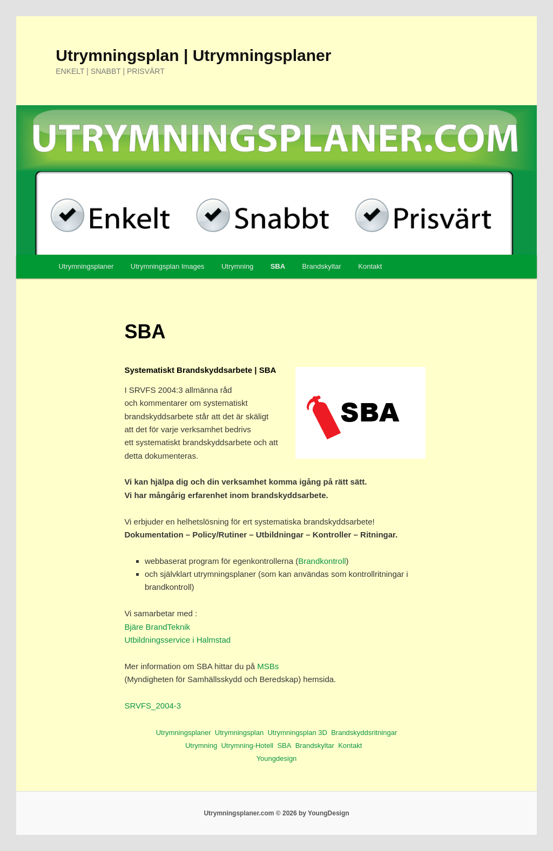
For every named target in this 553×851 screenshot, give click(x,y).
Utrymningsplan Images (168, 266)
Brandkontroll (322, 561)
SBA (278, 266)
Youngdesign (277, 758)
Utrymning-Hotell (247, 745)
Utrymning (237, 266)
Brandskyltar (321, 266)
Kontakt (370, 266)
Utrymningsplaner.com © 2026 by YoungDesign (276, 813)
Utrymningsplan (239, 733)
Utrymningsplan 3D (297, 733)
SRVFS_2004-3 (152, 705)
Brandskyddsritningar (364, 733)
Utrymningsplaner (85, 266)
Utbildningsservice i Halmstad (177, 639)
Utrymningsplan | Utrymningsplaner (193, 55)
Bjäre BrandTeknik (157, 626)
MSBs (268, 666)
